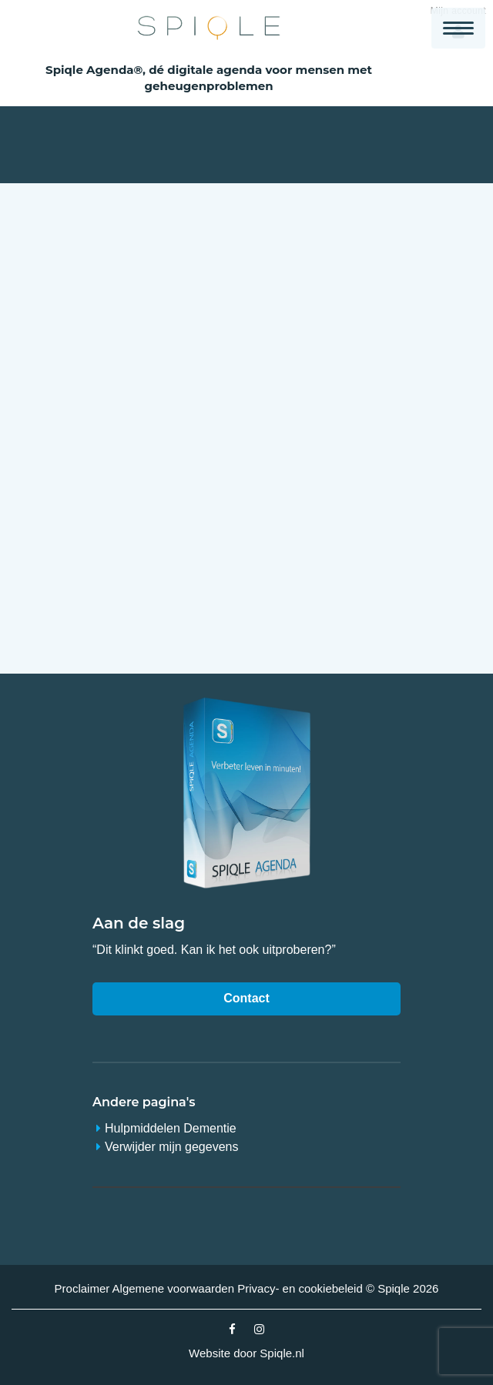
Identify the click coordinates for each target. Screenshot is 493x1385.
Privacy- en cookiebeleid (300, 1288)
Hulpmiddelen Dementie (170, 1128)
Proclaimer (82, 1288)
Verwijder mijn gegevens (171, 1146)
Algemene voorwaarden (173, 1288)
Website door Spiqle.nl (246, 1353)
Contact (246, 998)
